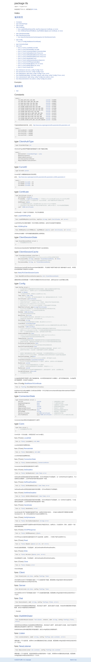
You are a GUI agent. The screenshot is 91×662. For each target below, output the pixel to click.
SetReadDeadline (30, 482)
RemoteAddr (28, 448)
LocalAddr (27, 438)
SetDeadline (28, 470)
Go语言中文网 (18, 659)
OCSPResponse (30, 530)
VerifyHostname (29, 517)
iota (40, 154)
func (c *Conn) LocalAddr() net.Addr (28, 47)
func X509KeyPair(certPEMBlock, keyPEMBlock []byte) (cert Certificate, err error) (40, 31)
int (30, 145)
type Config (19, 39)
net (35, 441)
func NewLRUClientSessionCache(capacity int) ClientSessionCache (37, 37)
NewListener (25, 646)
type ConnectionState (22, 44)
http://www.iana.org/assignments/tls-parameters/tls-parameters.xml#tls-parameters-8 (42, 177)
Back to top (73, 659)
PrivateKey (34, 199)
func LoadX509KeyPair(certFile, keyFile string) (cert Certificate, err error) (38, 29)
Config (22, 283)
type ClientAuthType (21, 23)
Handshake (28, 505)
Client (22, 572)
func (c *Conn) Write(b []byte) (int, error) (29, 65)
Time (31, 295)
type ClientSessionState (22, 33)
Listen (22, 633)
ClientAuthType (26, 141)
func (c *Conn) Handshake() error (27, 58)
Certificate (24, 192)
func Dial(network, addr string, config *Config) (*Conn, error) (32, 73)
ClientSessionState (28, 237)
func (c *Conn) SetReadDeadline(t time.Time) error (32, 55)
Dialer (40, 619)
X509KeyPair (22, 226)
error (65, 219)
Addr (38, 441)
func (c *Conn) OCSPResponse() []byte (29, 62)
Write (26, 551)
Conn (21, 424)
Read (26, 540)
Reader (26, 292)
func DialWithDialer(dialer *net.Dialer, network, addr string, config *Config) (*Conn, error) (40, 75)
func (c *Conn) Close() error (25, 67)
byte (30, 197)
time (27, 295)
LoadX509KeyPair (24, 216)
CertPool (30, 312)
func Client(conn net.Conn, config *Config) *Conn (29, 70)
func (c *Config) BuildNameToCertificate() (29, 41)
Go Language (27, 659)
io (22, 292)
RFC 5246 (34, 9)
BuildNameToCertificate (33, 383)
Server (22, 585)
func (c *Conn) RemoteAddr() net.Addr (28, 49)
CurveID (23, 167)
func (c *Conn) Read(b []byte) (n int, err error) (30, 63)
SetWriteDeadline (30, 493)
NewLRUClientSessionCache (28, 273)
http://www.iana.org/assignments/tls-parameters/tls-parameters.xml (51, 125)
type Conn (19, 46)
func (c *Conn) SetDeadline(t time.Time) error (30, 53)
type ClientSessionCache (23, 35)
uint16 (48, 100)
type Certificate (20, 27)
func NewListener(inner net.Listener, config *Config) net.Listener (33, 79)
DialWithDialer (26, 616)
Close (26, 561)
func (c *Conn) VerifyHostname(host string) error (31, 60)
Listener (57, 637)
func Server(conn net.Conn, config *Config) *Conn (30, 71)
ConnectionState (27, 396)
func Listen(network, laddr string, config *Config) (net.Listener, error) (35, 77)
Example (18, 611)
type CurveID (19, 25)
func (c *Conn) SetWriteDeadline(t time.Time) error (32, 56)
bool (58, 259)
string (44, 219)
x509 (23, 207)
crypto (28, 199)
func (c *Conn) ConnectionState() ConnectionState (32, 51)
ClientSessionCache (28, 252)
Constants (19, 22)
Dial (17, 91)
